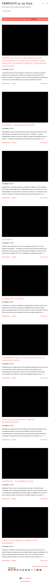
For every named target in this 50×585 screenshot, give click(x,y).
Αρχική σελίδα (7, 11)
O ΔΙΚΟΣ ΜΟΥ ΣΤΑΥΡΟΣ (12, 298)
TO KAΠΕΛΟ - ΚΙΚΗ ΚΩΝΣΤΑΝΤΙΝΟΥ (18, 125)
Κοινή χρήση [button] (6, 83)
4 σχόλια (13, 499)
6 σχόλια (13, 83)
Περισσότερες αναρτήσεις (40, 566)
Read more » (44, 83)
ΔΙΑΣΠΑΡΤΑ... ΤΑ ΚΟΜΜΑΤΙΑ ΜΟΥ (17, 481)
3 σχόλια (13, 378)
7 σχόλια (13, 197)
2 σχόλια (13, 560)
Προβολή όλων (41, 19)
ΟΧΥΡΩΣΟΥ (7, 239)
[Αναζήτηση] (43, 3)
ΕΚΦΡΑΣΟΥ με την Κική (17, 3)
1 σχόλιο (13, 257)
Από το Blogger (25, 578)
